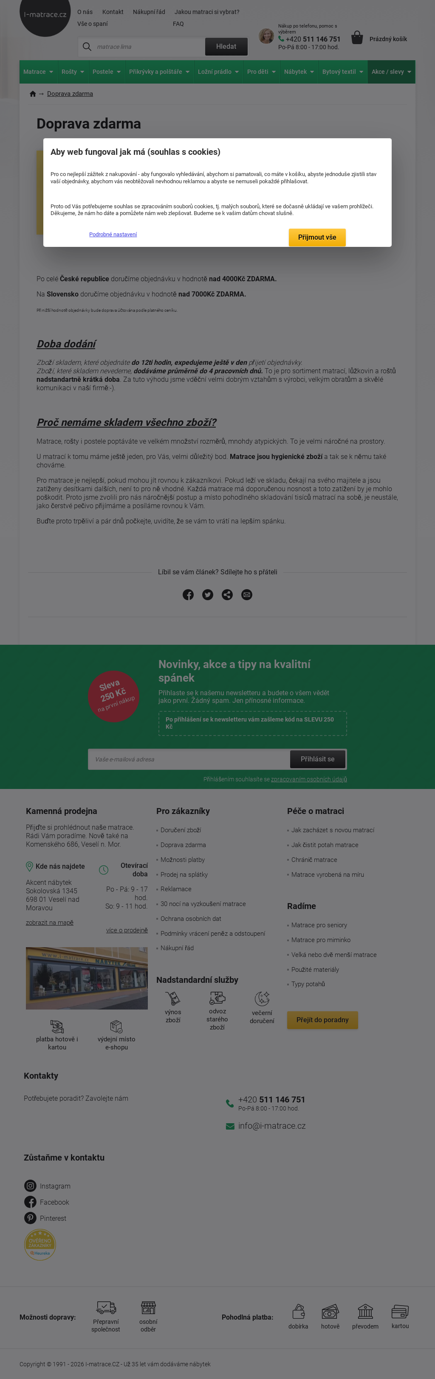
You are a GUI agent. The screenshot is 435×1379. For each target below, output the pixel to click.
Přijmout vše (317, 237)
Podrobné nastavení (113, 234)
